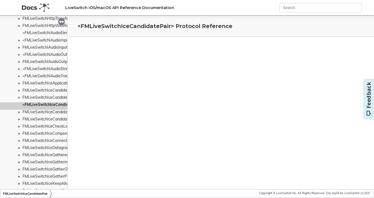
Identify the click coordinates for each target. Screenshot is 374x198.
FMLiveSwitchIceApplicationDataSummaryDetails (66, 83)
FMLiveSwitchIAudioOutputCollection (55, 62)
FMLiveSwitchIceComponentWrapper (56, 134)
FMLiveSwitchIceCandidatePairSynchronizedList (65, 119)
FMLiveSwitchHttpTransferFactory (53, 19)
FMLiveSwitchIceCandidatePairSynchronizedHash (66, 112)
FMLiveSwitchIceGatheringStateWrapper (59, 162)
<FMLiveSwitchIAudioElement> (50, 33)
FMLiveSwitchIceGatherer (45, 155)
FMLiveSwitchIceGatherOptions (50, 169)
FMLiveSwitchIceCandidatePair (50, 98)
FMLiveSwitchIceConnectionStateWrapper (60, 141)
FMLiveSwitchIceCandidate (47, 91)
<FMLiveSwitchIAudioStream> (49, 69)
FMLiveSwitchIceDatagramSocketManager (60, 148)
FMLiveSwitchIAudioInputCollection (54, 48)
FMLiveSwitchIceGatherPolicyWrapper (56, 177)
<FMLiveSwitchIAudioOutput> (49, 55)
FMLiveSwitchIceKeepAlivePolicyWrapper (59, 184)
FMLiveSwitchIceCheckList (46, 127)
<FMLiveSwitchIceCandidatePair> (54, 105)
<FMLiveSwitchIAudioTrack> (47, 76)
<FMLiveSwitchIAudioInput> (47, 40)
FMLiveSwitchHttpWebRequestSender (57, 26)
